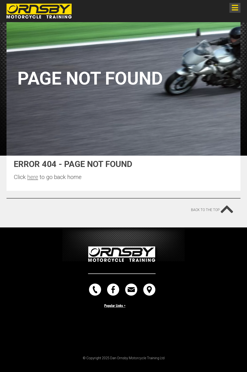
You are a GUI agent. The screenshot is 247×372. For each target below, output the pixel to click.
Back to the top (212, 207)
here (32, 177)
